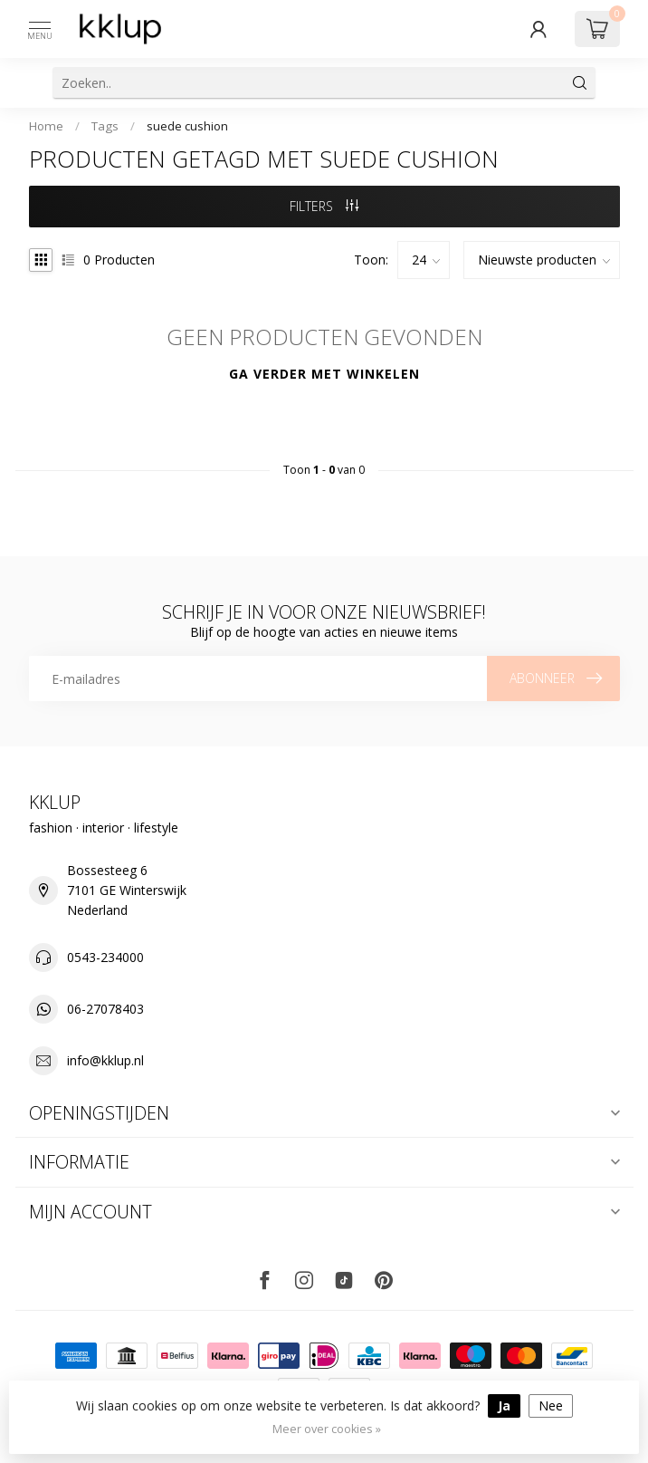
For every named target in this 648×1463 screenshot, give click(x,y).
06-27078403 (105, 1008)
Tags (105, 126)
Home (46, 126)
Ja (504, 1405)
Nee (550, 1405)
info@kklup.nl (105, 1060)
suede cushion (187, 126)
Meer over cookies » (326, 1429)
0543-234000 (105, 957)
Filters (324, 206)
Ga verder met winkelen (324, 373)
